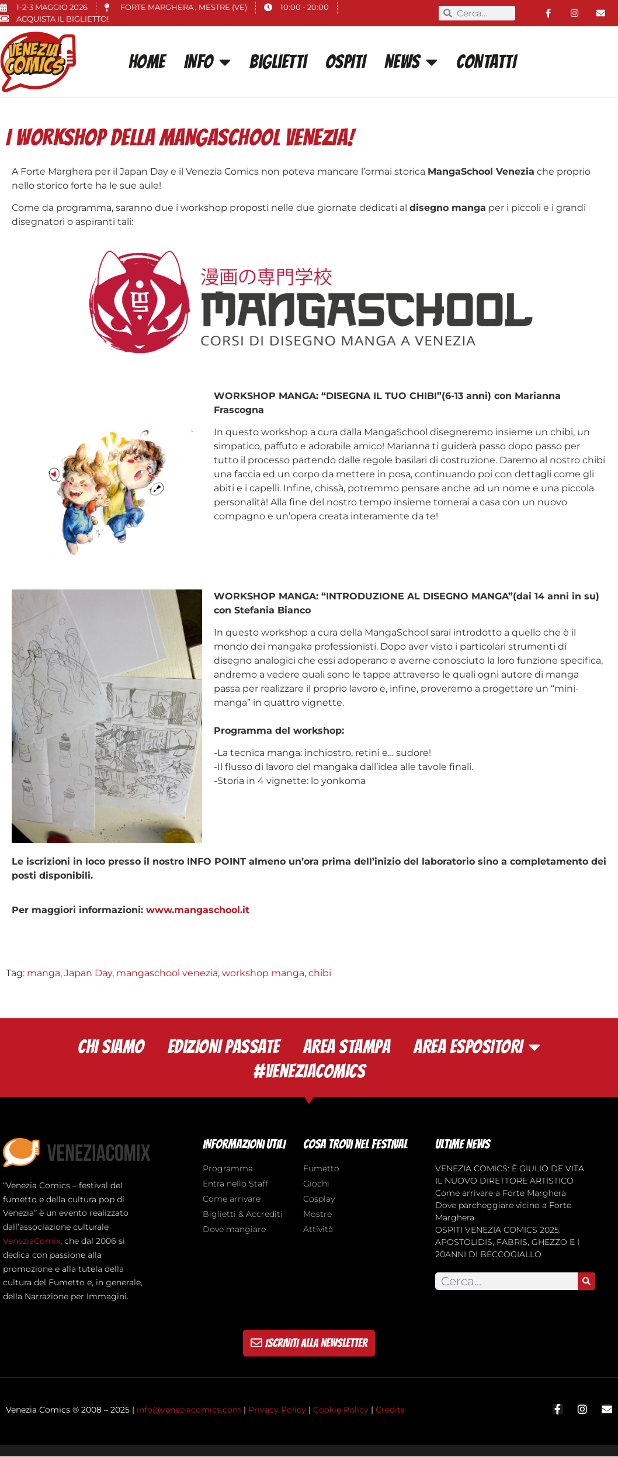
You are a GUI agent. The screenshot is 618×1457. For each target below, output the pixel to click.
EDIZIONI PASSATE (224, 1047)
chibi (319, 973)
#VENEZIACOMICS (309, 1072)
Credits (390, 1409)
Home (147, 62)
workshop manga (263, 973)
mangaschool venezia (167, 973)
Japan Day (88, 973)
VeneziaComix (31, 1241)
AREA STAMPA (347, 1047)
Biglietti (278, 62)
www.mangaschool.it (199, 909)
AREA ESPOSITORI (477, 1047)
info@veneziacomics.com (189, 1409)
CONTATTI (486, 62)
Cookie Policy (341, 1409)
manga (43, 973)
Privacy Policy (277, 1409)
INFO (207, 62)
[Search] (586, 1281)
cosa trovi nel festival (355, 1144)
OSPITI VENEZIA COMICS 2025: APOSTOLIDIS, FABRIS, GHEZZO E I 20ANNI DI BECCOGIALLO (507, 1242)
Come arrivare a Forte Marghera (500, 1193)
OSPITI (345, 62)
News (411, 62)
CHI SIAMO (111, 1047)
